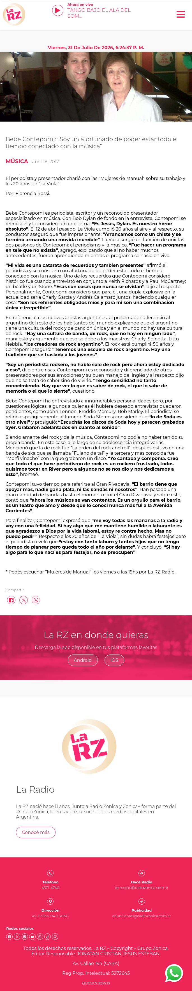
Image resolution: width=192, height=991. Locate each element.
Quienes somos (96, 983)
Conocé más (36, 832)
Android (83, 660)
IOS (114, 660)
